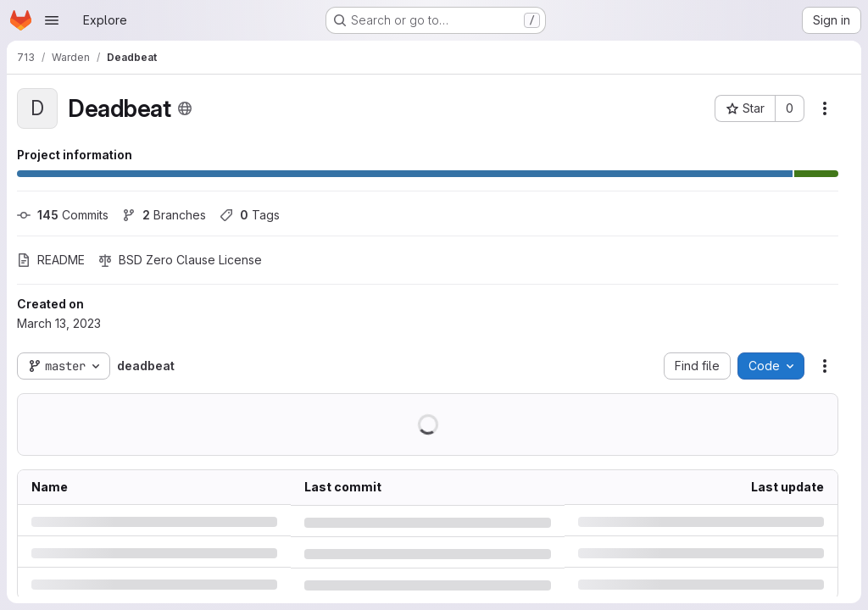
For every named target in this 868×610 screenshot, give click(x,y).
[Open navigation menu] (51, 20)
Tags (250, 215)
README (51, 259)
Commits (62, 215)
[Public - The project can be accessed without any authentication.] (185, 108)
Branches (164, 215)
